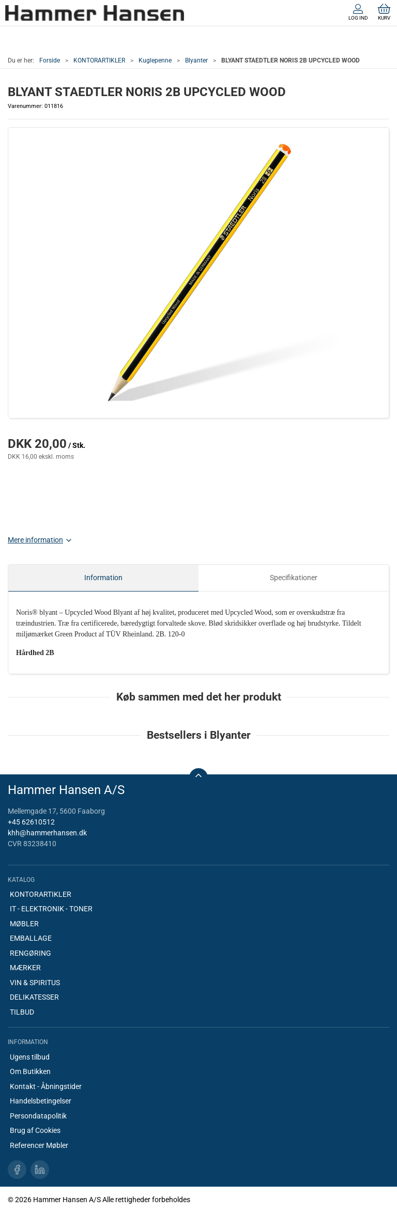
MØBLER (24, 924)
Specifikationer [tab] (293, 577)
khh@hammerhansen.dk (47, 833)
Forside (49, 60)
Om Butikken (30, 1071)
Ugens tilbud (30, 1057)
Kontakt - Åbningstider (46, 1086)
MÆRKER (25, 967)
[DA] (94, 13)
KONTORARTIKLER (99, 60)
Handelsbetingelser (40, 1101)
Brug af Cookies (35, 1130)
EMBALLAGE (31, 938)
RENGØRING (30, 953)
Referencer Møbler (39, 1145)
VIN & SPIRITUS (35, 982)
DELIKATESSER (34, 997)
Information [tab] (103, 577)
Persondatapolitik (38, 1116)
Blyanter (196, 60)
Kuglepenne (155, 60)
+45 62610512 (31, 822)
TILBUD (22, 1012)
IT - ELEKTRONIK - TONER (51, 909)
